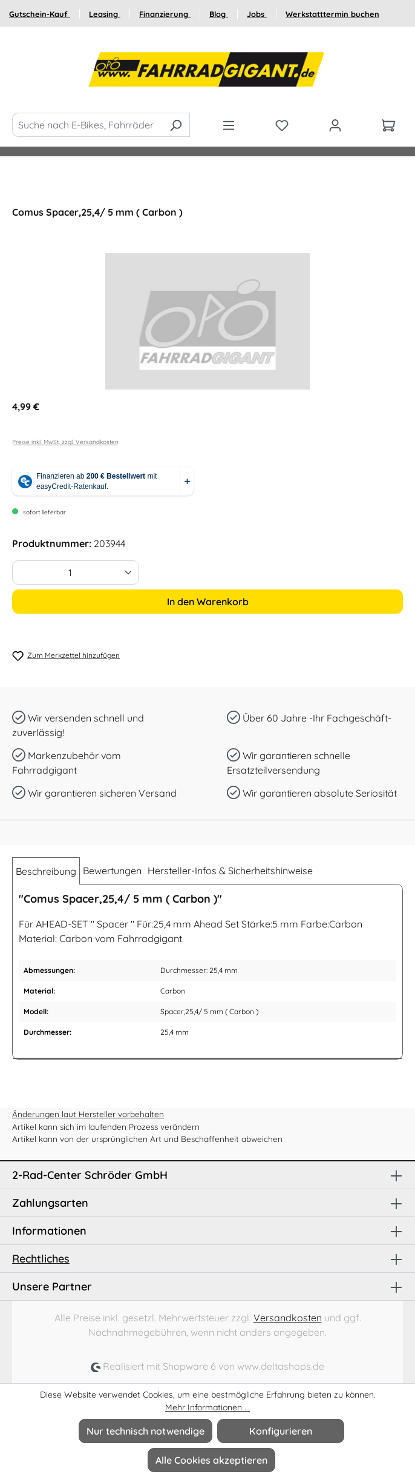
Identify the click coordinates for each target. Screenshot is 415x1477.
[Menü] (228, 125)
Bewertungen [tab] (112, 871)
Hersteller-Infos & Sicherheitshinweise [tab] (230, 871)
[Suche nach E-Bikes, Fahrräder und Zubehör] (87, 125)
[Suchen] (176, 125)
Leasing (104, 14)
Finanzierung (165, 14)
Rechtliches (41, 1259)
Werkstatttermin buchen (332, 14)
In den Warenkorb (208, 602)
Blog (218, 14)
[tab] (46, 871)
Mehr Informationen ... (207, 1407)
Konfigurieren (280, 1431)
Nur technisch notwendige (145, 1431)
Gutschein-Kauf (39, 14)
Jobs (257, 14)
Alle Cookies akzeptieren (211, 1460)
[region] (207, 321)
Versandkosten (287, 1318)
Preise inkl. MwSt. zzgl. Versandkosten (65, 442)
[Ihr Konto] (335, 125)
